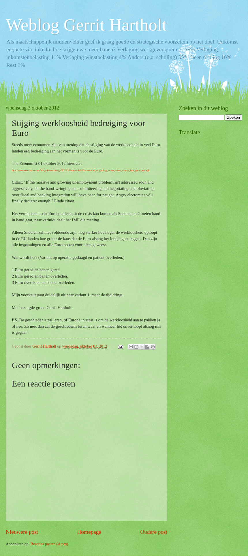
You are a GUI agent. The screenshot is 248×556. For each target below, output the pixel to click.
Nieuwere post (22, 532)
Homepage (89, 532)
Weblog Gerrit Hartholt (86, 24)
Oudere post (153, 532)
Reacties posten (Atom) (49, 544)
